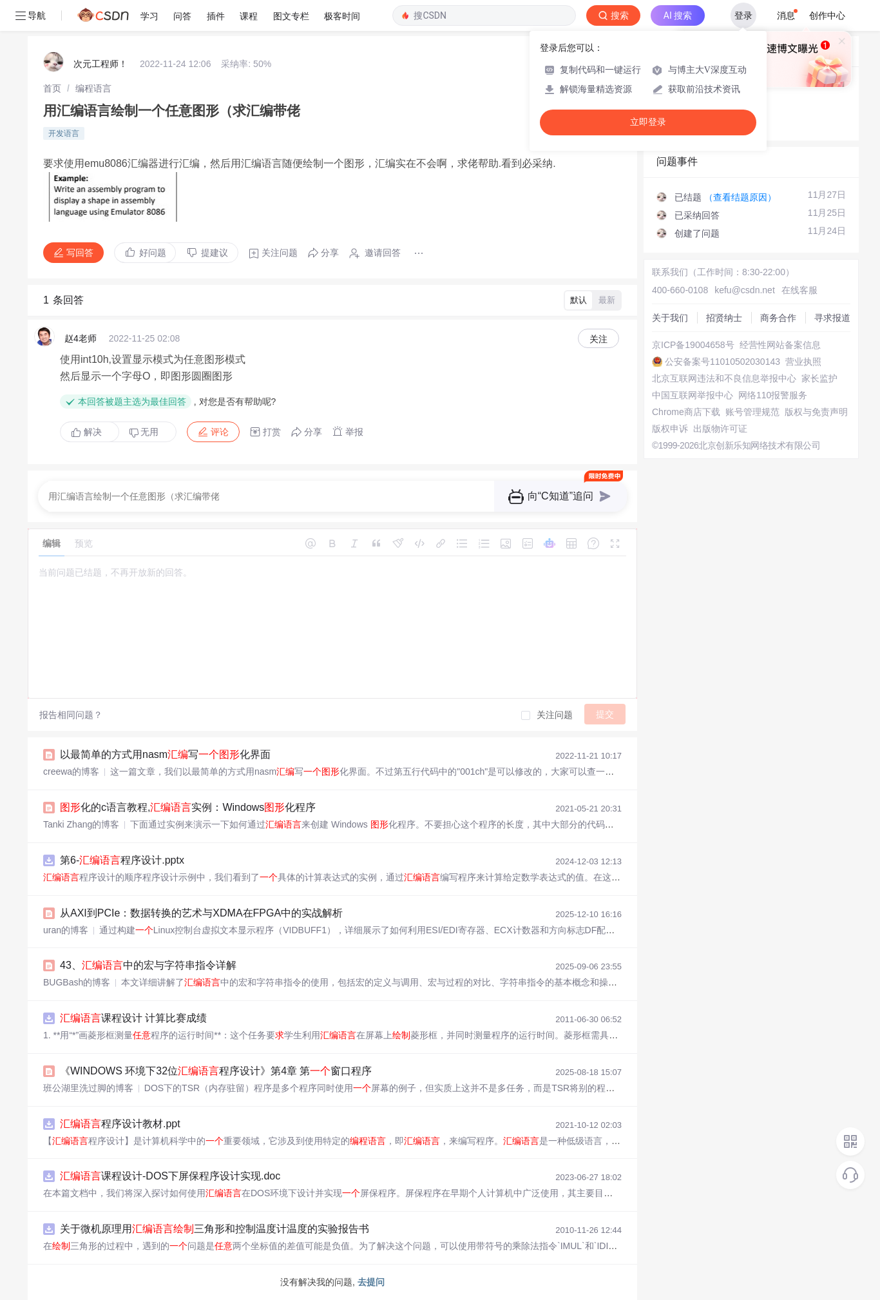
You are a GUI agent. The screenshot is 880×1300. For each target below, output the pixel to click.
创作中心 (827, 15)
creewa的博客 (71, 771)
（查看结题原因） (740, 197)
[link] (52, 88)
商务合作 (778, 318)
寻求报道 (832, 318)
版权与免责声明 (816, 412)
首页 (52, 88)
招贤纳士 (724, 318)
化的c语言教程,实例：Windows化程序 (188, 807)
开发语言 (63, 133)
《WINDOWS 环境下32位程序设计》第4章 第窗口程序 (216, 1070)
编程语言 (93, 88)
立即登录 (648, 122)
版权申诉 (670, 428)
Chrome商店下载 (686, 412)
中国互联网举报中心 (692, 395)
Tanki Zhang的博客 (81, 824)
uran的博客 (65, 930)
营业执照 (803, 361)
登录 (743, 15)
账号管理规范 (752, 412)
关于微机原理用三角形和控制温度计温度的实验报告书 (214, 1228)
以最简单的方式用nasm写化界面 (165, 754)
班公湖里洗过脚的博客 (88, 1088)
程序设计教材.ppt (120, 1123)
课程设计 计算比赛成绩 (133, 1018)
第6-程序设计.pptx (122, 860)
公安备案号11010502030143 (722, 361)
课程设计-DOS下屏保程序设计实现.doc (170, 1175)
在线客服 (799, 290)
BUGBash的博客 (76, 982)
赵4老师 (80, 338)
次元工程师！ (100, 64)
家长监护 (819, 378)
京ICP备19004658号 (693, 345)
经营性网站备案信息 (780, 345)
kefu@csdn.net (744, 290)
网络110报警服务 (772, 395)
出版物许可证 (720, 428)
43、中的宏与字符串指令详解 (148, 965)
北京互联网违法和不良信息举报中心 (724, 378)
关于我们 (670, 318)
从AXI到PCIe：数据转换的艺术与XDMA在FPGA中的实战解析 (201, 912)
